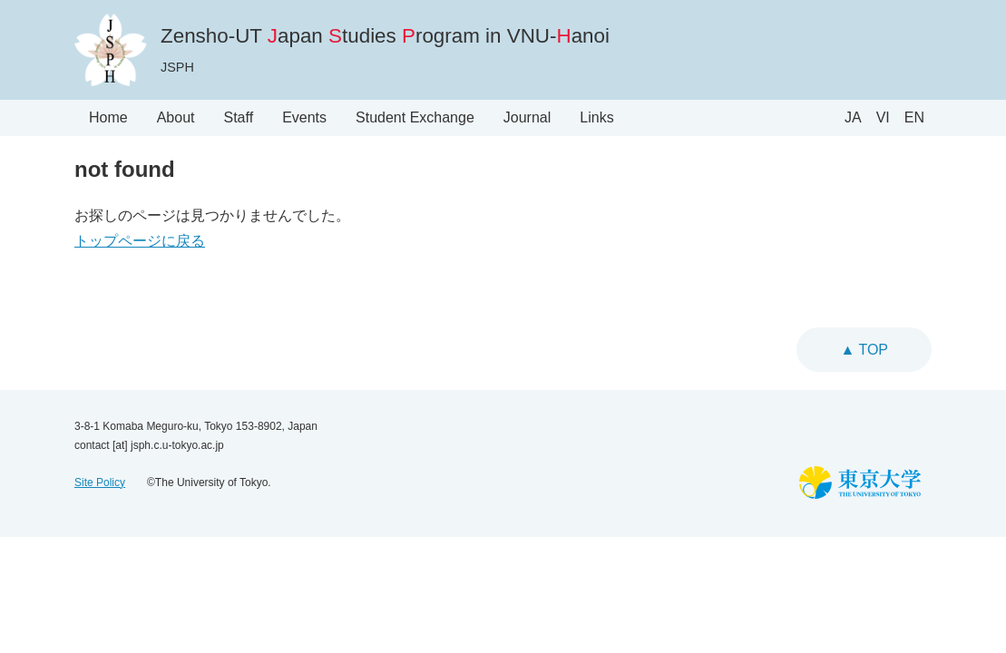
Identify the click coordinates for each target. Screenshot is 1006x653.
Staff (239, 117)
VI (883, 117)
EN (914, 117)
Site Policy (99, 482)
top (871, 349)
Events (304, 117)
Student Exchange (415, 117)
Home (108, 117)
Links (596, 117)
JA (853, 117)
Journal (527, 117)
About (176, 117)
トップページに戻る (139, 241)
